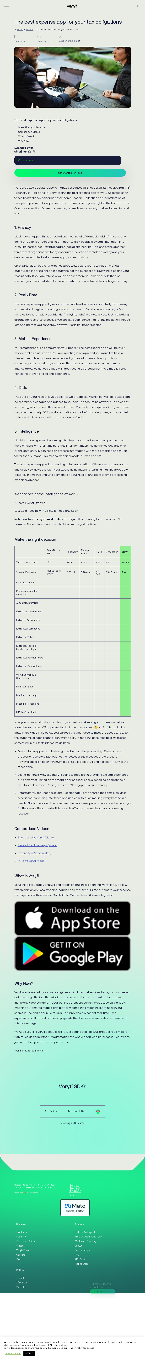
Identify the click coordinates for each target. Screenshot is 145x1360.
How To (29, 29)
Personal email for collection (26, 592)
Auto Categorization (27, 602)
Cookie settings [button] (13, 1353)
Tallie (99, 551)
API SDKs (51, 1111)
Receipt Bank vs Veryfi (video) (37, 845)
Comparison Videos (29, 131)
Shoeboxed (112, 551)
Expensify (72, 551)
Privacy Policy (75, 1347)
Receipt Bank (85, 552)
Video (70, 562)
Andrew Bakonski (69, 41)
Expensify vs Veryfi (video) (34, 853)
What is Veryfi (26, 136)
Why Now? (24, 140)
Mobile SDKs (76, 1111)
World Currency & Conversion (26, 676)
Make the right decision (31, 127)
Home (20, 29)
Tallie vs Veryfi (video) (32, 861)
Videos (125, 562)
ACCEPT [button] (29, 1353)
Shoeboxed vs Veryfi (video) (36, 837)
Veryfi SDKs (26, 160)
